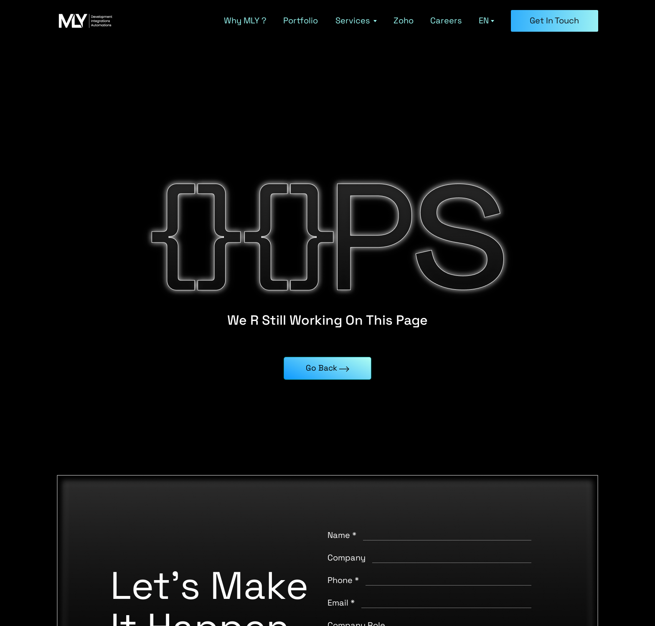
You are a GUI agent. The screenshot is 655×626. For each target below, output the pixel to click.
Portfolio (300, 20)
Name (342, 535)
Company (347, 557)
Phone (343, 580)
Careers (446, 20)
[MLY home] (86, 21)
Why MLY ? (245, 20)
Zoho (404, 20)
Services (356, 20)
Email (341, 602)
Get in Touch (554, 20)
